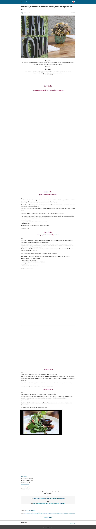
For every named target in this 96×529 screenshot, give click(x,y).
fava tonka (26, 513)
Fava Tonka (24, 476)
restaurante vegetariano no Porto (59, 513)
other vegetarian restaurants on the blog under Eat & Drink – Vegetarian (49, 503)
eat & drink (28, 510)
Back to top (72, 523)
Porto (40, 513)
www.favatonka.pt (25, 484)
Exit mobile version (48, 527)
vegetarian (33, 510)
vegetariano (72, 513)
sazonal (67, 513)
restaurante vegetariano (47, 513)
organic (37, 513)
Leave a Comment (48, 517)
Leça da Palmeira (31, 513)
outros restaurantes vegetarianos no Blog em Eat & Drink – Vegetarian (49, 498)
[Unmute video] (41, 422)
